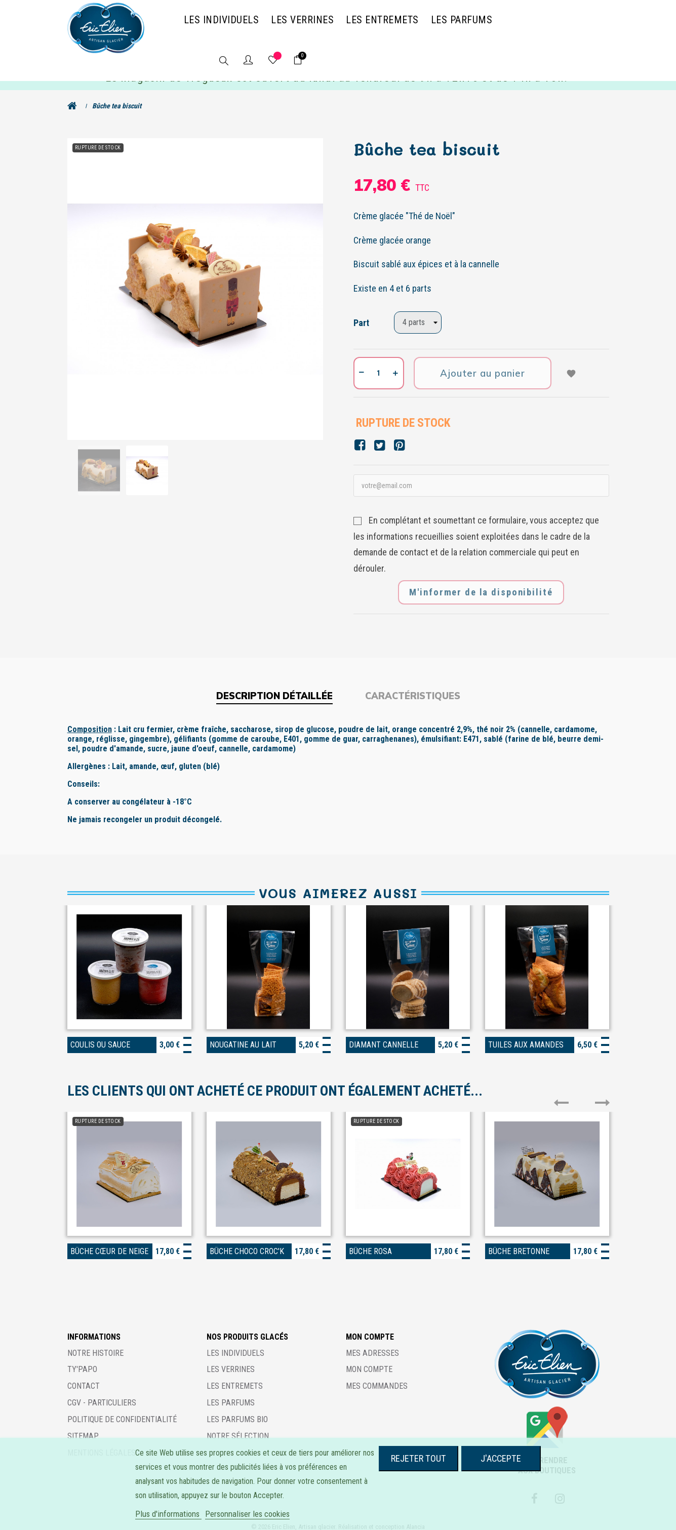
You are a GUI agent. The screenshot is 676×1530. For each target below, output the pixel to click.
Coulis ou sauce (100, 1035)
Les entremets (235, 1377)
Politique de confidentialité (122, 1410)
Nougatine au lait (243, 1035)
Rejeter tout (418, 1458)
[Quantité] (379, 364)
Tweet (379, 436)
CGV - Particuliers (101, 1393)
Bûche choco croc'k (247, 1242)
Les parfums (231, 1393)
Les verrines (231, 1360)
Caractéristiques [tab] (412, 687)
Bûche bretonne (518, 1242)
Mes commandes (377, 1377)
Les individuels (235, 1343)
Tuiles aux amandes (526, 1035)
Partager (359, 436)
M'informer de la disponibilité (481, 583)
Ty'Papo (82, 1360)
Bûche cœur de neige (109, 1242)
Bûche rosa (370, 1242)
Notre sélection (238, 1426)
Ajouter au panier (483, 364)
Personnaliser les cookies (247, 1514)
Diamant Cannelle (383, 1035)
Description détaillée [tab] (274, 687)
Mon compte (369, 1360)
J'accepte (501, 1458)
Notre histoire (95, 1343)
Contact (83, 1377)
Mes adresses (372, 1343)
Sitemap (83, 1426)
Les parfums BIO (237, 1410)
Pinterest (399, 436)
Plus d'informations (168, 1514)
